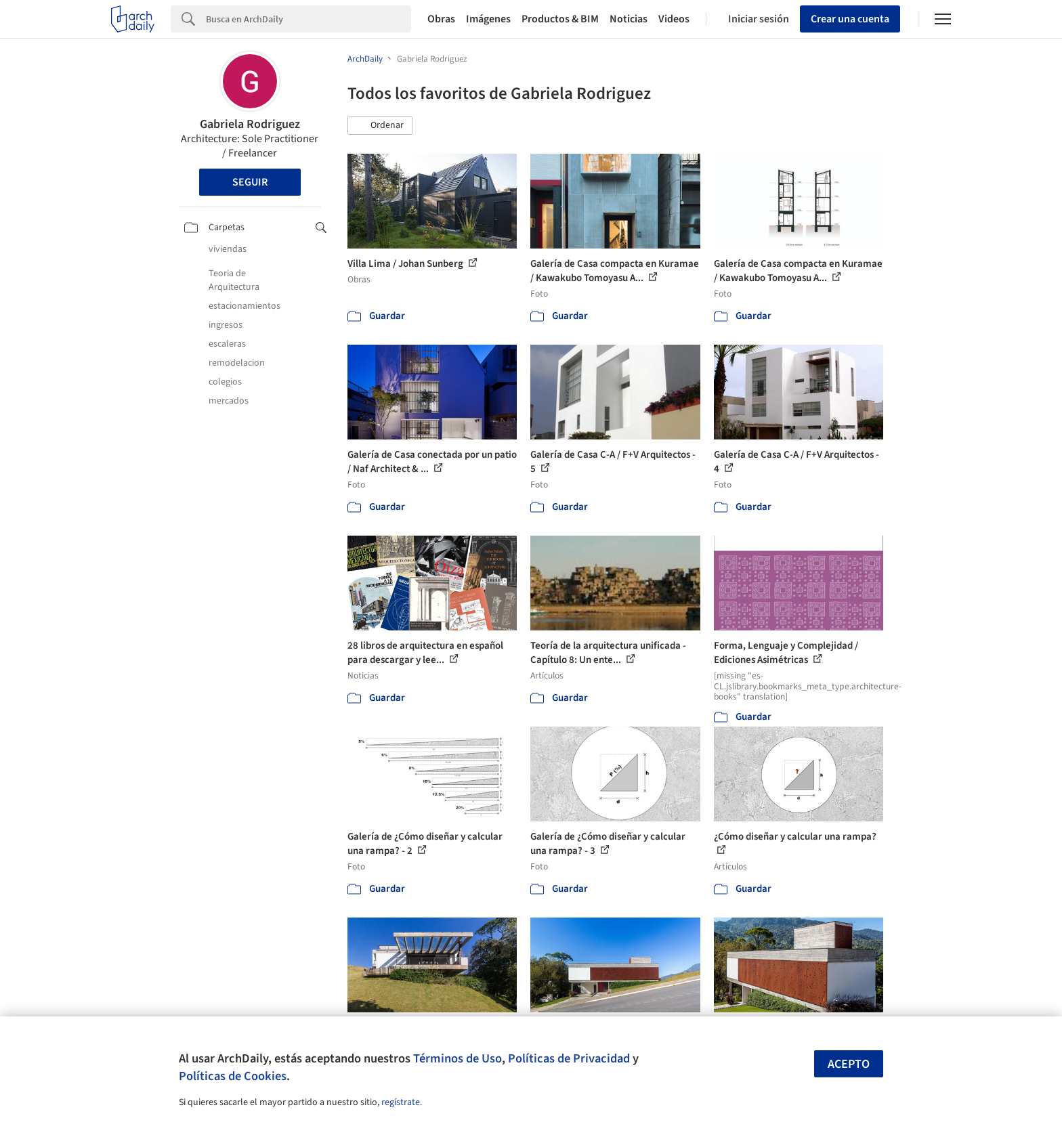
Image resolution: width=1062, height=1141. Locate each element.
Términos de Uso (457, 1058)
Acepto (849, 1064)
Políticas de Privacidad (569, 1058)
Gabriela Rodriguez (250, 124)
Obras (441, 19)
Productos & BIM (560, 19)
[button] (379, 125)
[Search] (308, 19)
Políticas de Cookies (232, 1076)
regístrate (400, 1102)
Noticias (628, 19)
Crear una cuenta (850, 19)
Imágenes (488, 19)
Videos (673, 19)
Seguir (250, 182)
